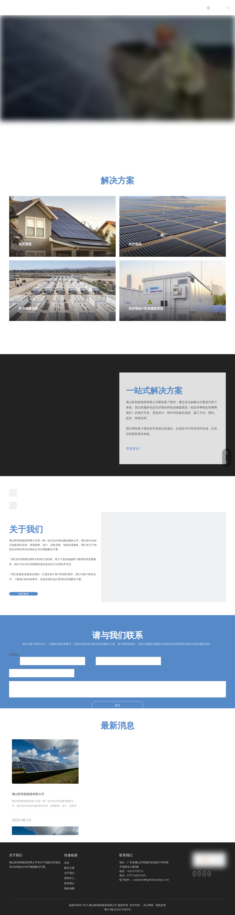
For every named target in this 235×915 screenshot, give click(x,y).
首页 (29, 8)
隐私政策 (161, 905)
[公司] (163, 574)
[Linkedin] (199, 873)
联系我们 (134, 8)
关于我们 (80, 8)
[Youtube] (209, 873)
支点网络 (148, 905)
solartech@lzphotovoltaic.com (151, 879)
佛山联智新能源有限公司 (28, 794)
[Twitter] (204, 873)
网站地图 (69, 888)
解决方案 (53, 8)
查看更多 (133, 448)
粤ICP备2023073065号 (117, 909)
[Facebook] (194, 873)
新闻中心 (107, 8)
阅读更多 (23, 594)
